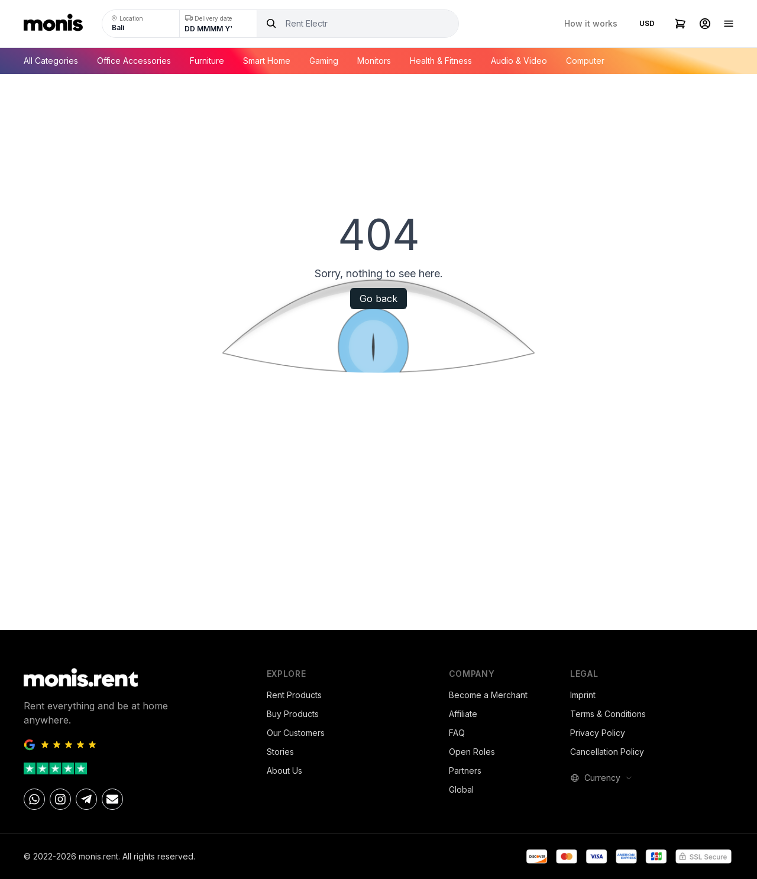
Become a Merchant (488, 695)
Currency (601, 778)
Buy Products (293, 714)
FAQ (457, 733)
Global (461, 789)
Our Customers (296, 733)
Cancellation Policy (607, 752)
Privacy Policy (597, 733)
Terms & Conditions (608, 714)
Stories (280, 752)
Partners (465, 771)
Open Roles (472, 752)
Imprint (583, 695)
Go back (378, 298)
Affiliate (463, 714)
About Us (284, 771)
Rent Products (294, 695)
